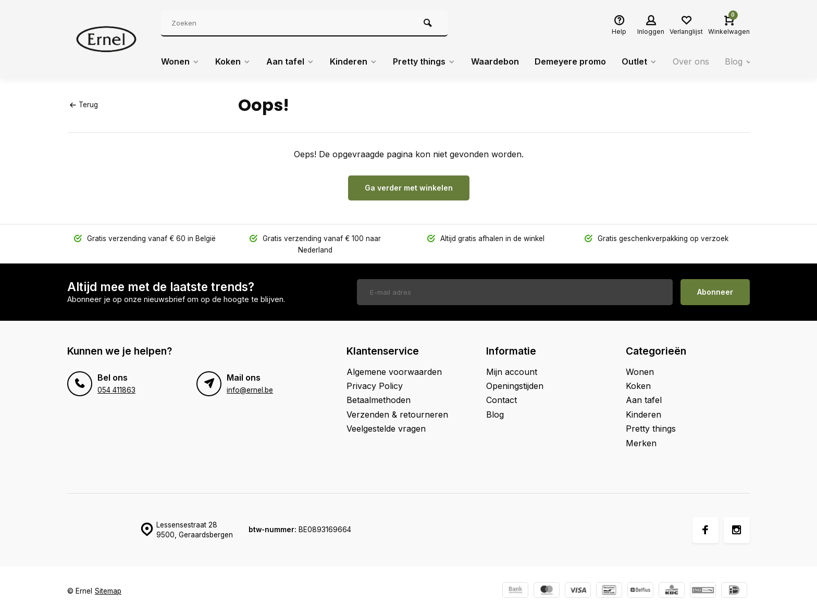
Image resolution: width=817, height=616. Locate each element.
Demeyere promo (570, 61)
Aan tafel (290, 61)
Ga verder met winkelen (409, 187)
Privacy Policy (374, 386)
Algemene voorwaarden (394, 372)
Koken (233, 61)
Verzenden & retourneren (397, 414)
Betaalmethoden (378, 400)
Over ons (691, 61)
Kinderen (353, 61)
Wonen (180, 61)
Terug (84, 104)
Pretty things (424, 61)
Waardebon (495, 61)
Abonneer (715, 291)
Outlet (639, 61)
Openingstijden (514, 386)
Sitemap (108, 591)
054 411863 (116, 390)
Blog (738, 61)
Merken (641, 443)
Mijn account (511, 372)
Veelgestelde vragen (386, 428)
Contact (501, 400)
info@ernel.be (250, 390)
